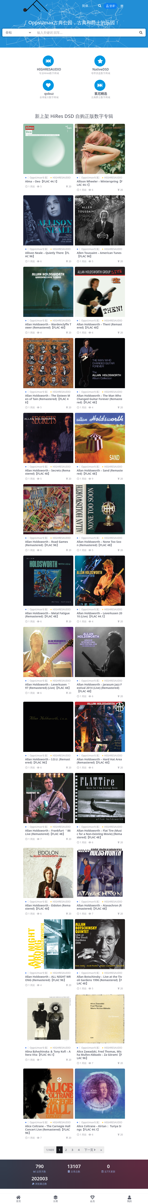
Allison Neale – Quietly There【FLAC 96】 (47, 254)
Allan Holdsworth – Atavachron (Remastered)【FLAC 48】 (99, 907)
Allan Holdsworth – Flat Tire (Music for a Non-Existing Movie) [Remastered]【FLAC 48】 (99, 834)
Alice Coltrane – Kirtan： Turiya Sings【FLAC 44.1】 (99, 1127)
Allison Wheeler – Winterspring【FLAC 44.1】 (100, 183)
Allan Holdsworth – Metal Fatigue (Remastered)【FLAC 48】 (47, 614)
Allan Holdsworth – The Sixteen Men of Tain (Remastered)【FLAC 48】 (47, 399)
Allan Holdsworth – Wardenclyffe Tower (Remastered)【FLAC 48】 (48, 326)
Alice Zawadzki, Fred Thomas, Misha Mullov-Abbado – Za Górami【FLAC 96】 (99, 1055)
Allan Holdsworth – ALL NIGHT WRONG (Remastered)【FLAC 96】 (48, 978)
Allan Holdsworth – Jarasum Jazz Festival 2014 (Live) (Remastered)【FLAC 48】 (99, 688)
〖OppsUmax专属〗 (38, 177)
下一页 (90, 1150)
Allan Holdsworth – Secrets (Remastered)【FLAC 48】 (47, 472)
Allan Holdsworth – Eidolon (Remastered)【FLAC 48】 (48, 907)
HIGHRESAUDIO (49, 69)
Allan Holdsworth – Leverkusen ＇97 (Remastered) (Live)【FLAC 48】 (48, 686)
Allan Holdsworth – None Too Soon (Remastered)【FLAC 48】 (99, 543)
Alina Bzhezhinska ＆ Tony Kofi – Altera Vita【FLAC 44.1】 (48, 1053)
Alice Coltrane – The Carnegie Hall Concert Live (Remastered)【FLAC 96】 (47, 1129)
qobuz (49, 93)
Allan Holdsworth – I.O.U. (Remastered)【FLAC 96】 (47, 760)
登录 (110, 6)
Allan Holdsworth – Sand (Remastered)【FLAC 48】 (100, 472)
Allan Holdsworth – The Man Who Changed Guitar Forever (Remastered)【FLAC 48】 (99, 399)
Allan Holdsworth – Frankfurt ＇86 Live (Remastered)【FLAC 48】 (48, 832)
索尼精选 (100, 93)
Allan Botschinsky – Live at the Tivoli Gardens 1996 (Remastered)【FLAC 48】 (99, 980)
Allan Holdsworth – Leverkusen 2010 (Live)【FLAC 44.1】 (99, 614)
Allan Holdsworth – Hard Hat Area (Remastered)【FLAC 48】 (99, 760)
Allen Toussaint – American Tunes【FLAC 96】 (99, 254)
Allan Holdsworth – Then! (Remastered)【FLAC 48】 (99, 326)
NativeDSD (100, 69)
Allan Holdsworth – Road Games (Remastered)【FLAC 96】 (46, 543)
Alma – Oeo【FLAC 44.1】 (42, 181)
